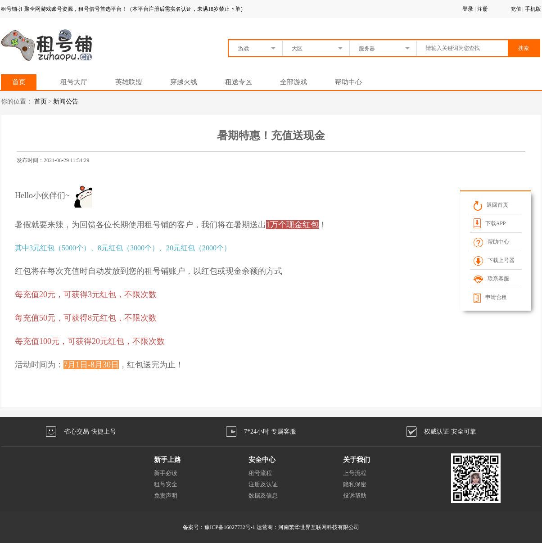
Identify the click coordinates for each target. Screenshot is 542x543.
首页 (19, 82)
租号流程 (260, 473)
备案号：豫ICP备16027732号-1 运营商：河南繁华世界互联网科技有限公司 (271, 527)
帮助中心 (348, 82)
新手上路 (167, 459)
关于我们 (356, 459)
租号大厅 (73, 82)
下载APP (490, 222)
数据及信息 (263, 495)
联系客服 (491, 279)
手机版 (533, 9)
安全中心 (262, 459)
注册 (482, 9)
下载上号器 (494, 260)
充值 (515, 9)
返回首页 (491, 205)
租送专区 (238, 82)
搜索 (523, 48)
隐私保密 (354, 484)
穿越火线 (183, 82)
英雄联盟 (128, 82)
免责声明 (165, 495)
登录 (467, 9)
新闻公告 (65, 101)
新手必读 (165, 473)
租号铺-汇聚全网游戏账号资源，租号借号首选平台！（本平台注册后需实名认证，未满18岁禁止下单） (123, 9)
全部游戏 (293, 82)
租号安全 (165, 484)
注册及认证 (263, 484)
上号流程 (354, 473)
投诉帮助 (354, 495)
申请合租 (490, 297)
